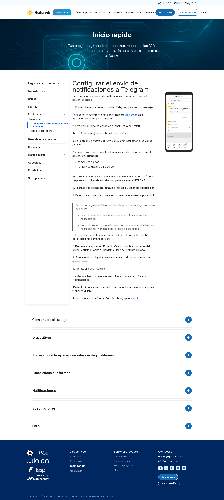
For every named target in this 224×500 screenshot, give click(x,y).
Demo (167, 3)
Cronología (34, 147)
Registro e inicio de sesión (43, 83)
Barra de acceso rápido (42, 139)
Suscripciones (36, 178)
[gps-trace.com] (37, 453)
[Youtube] (184, 468)
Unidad (32, 98)
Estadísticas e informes (112, 373)
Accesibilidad (63, 496)
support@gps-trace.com (170, 456)
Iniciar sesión (187, 12)
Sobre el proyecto (184, 3)
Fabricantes (76, 456)
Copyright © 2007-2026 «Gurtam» (99, 496)
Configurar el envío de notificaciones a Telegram (50, 125)
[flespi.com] (37, 469)
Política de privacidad (48, 496)
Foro (72, 475)
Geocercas (34, 162)
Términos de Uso (31, 496)
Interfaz (32, 106)
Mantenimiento (37, 154)
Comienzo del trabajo (112, 319)
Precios (150, 12)
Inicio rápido (76, 471)
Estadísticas (35, 170)
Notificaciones (112, 390)
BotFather (131, 114)
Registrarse (165, 12)
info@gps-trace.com (168, 461)
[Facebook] (160, 468)
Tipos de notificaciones (41, 130)
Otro (112, 426)
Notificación (35, 114)
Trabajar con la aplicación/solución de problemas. (112, 355)
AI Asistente (62, 12)
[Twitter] (166, 468)
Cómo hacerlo (121, 456)
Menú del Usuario (38, 91)
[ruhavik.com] (38, 12)
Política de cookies (77, 496)
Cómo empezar (83, 12)
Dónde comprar (134, 12)
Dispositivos (101, 12)
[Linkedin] (172, 468)
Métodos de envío (38, 119)
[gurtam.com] (37, 461)
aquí (135, 298)
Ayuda (116, 12)
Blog (158, 3)
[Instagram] (178, 468)
